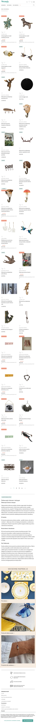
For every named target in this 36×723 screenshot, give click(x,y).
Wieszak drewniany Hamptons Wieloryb (5, 124)
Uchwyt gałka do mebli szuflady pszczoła (6, 36)
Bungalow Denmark (6, 354)
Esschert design (5, 178)
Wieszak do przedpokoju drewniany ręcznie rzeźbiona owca (24, 125)
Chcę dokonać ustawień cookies (12, 720)
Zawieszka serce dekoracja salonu (25, 389)
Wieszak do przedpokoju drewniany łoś (6, 97)
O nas (2, 693)
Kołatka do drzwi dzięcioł (6, 329)
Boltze (20, 417)
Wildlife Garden (23, 64)
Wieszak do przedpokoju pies (24, 302)
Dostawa (3, 705)
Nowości (3, 5)
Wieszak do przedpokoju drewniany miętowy (6, 450)
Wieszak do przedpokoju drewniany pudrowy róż (6, 356)
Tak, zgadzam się (28, 720)
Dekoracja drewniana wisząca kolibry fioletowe (24, 67)
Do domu (9, 5)
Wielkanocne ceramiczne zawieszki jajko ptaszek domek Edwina (6, 242)
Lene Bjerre (4, 238)
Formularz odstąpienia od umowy (9, 709)
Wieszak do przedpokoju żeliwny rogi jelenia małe (24, 151)
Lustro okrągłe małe (23, 96)
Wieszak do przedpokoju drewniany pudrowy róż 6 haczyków (24, 357)
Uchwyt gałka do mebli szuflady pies (24, 36)
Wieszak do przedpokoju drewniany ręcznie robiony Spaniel (25, 181)
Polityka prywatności (6, 697)
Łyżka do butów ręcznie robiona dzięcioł (24, 450)
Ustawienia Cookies (6, 701)
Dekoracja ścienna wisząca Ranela (25, 419)
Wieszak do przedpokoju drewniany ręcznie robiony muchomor (25, 210)
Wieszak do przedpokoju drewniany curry (6, 389)
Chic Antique (22, 477)
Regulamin (4, 695)
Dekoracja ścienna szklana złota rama (7, 419)
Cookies (3, 699)
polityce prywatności (11, 717)
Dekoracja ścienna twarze (24, 272)
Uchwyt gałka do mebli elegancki (6, 67)
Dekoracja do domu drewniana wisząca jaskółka (5, 153)
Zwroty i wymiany (5, 707)
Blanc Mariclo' (22, 270)
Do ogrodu (15, 5)
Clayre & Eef (4, 34)
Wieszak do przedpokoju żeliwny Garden (6, 180)
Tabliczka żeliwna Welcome (5, 480)
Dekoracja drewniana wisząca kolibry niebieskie (24, 241)
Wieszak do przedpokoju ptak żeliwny (6, 273)
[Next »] (24, 488)
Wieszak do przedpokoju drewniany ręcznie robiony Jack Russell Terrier (7, 210)
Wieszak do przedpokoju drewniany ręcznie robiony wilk (7, 302)
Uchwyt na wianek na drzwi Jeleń (23, 330)
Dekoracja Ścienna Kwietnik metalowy (23, 480)
